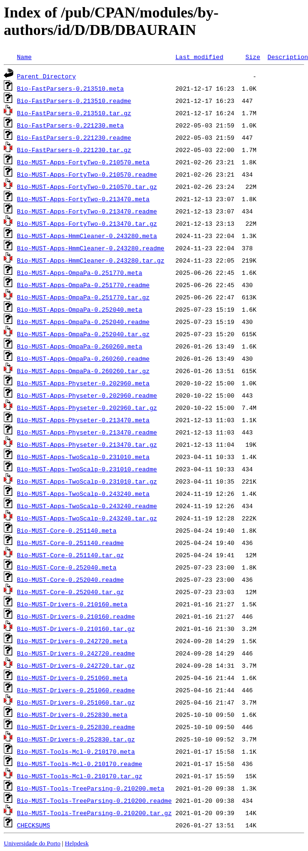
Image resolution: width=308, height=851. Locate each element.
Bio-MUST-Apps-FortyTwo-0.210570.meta (83, 162)
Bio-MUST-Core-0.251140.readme (70, 542)
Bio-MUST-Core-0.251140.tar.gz (70, 555)
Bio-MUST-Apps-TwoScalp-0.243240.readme (87, 506)
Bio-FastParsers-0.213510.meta (70, 88)
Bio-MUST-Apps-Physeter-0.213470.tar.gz (87, 444)
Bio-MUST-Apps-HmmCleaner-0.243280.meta (87, 235)
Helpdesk (76, 843)
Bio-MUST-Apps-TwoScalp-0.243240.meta (83, 493)
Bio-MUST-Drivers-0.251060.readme (76, 690)
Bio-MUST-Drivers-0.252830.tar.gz (76, 739)
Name (24, 56)
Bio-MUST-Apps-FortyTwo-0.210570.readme (87, 174)
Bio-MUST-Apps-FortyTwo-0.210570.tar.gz (87, 186)
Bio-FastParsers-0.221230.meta (70, 125)
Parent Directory (46, 76)
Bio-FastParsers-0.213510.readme (74, 100)
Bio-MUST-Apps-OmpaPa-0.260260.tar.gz (83, 370)
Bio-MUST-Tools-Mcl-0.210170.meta (76, 751)
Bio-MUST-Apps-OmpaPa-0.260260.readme (83, 358)
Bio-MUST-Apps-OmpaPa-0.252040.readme (83, 321)
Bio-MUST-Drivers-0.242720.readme (76, 653)
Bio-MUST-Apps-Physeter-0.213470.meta (83, 420)
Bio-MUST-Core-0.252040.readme (70, 579)
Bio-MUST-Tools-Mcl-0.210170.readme (79, 763)
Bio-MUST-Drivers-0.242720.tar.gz (76, 665)
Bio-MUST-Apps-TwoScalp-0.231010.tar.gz (87, 481)
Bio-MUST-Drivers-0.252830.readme (76, 727)
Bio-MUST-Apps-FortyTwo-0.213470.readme (87, 211)
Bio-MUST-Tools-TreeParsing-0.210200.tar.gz (94, 812)
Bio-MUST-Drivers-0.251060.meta (72, 677)
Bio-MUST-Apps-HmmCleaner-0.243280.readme (90, 248)
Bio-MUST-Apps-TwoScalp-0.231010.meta (83, 456)
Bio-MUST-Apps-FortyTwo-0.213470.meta (83, 199)
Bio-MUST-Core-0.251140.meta (67, 530)
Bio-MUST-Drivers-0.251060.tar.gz (76, 702)
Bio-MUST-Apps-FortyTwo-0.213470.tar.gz (87, 223)
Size (252, 56)
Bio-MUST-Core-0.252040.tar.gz (70, 591)
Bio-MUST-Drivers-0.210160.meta (72, 604)
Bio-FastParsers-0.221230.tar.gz (74, 149)
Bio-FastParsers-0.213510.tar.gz (74, 113)
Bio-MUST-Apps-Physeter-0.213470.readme (87, 432)
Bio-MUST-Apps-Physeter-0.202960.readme (87, 395)
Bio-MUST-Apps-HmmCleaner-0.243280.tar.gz (90, 260)
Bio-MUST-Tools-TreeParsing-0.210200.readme (94, 800)
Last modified (199, 56)
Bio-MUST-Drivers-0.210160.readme (76, 616)
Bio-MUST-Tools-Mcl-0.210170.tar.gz (79, 776)
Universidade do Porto (32, 843)
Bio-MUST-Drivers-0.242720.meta (72, 641)
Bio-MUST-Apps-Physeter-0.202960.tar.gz (87, 407)
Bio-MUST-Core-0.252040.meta (67, 567)
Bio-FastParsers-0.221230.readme (74, 137)
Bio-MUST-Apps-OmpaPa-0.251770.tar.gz (83, 297)
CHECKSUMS (33, 825)
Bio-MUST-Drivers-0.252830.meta (72, 714)
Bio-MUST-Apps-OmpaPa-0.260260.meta (79, 346)
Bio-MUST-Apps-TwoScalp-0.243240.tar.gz (87, 518)
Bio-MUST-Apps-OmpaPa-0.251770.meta (79, 272)
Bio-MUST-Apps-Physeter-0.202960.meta (83, 383)
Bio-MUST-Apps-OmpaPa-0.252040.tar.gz (83, 334)
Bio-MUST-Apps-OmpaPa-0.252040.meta (79, 309)
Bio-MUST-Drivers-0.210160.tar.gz (76, 628)
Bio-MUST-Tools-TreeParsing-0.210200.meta (90, 788)
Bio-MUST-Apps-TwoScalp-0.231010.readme (87, 469)
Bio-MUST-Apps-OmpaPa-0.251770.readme (83, 285)
